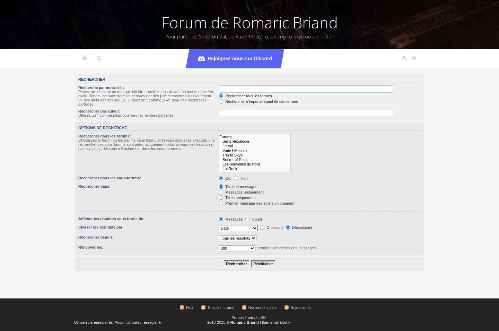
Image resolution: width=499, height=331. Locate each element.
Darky (285, 322)
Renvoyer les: (90, 247)
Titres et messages (238, 187)
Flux (189, 307)
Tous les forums (221, 307)
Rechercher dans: (94, 186)
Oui (225, 178)
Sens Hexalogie (254, 141)
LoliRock (254, 169)
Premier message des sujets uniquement (256, 203)
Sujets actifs (301, 307)
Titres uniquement (237, 198)
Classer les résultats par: (101, 227)
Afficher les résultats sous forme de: (111, 219)
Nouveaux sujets (262, 307)
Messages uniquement (241, 192)
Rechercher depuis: (96, 237)
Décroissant (299, 227)
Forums (254, 137)
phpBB (260, 317)
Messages (231, 219)
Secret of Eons (254, 160)
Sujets (254, 219)
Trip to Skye (254, 155)
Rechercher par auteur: (99, 111)
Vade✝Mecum (254, 151)
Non (240, 178)
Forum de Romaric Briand (249, 22)
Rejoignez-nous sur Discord (235, 58)
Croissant (271, 227)
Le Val (254, 146)
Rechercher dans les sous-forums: (109, 178)
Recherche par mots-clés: (101, 88)
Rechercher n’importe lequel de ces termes (258, 101)
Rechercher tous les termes (245, 96)
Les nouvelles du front (254, 164)
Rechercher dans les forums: (104, 136)
